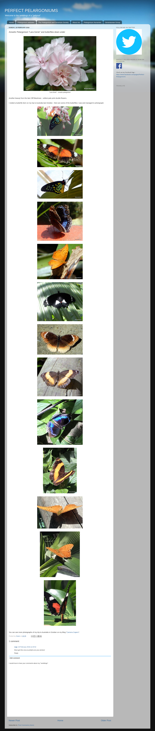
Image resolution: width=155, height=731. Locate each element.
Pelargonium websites (26, 22)
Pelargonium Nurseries (92, 22)
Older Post (106, 720)
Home (11, 22)
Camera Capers (73, 632)
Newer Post (14, 720)
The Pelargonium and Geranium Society (53, 22)
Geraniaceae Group (112, 22)
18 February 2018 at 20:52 (27, 647)
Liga (16, 647)
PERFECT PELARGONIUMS (31, 10)
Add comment (15, 658)
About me (76, 22)
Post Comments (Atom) (26, 725)
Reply (16, 653)
